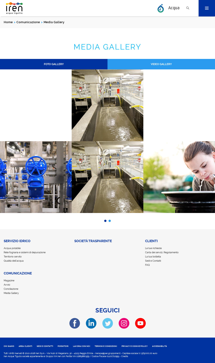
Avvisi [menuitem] (7, 284)
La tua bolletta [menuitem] (153, 256)
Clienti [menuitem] (151, 241)
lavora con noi (81, 346)
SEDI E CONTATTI (45, 346)
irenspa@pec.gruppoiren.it (107, 353)
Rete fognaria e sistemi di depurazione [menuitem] (25, 252)
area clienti (25, 346)
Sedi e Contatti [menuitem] (153, 260)
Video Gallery (161, 64)
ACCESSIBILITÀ (159, 346)
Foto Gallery (54, 64)
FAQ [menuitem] (147, 265)
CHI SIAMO (9, 346)
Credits (124, 356)
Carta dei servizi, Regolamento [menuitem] (162, 252)
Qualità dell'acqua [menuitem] (14, 260)
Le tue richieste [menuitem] (153, 248)
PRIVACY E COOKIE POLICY (135, 346)
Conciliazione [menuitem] (11, 288)
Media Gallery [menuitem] (11, 293)
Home (8, 22)
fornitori (63, 346)
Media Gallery (108, 46)
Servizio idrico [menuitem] (17, 241)
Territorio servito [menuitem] (13, 256)
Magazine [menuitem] (9, 280)
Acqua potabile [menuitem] (12, 248)
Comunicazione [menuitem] (18, 273)
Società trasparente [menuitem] (93, 241)
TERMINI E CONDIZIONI (106, 346)
